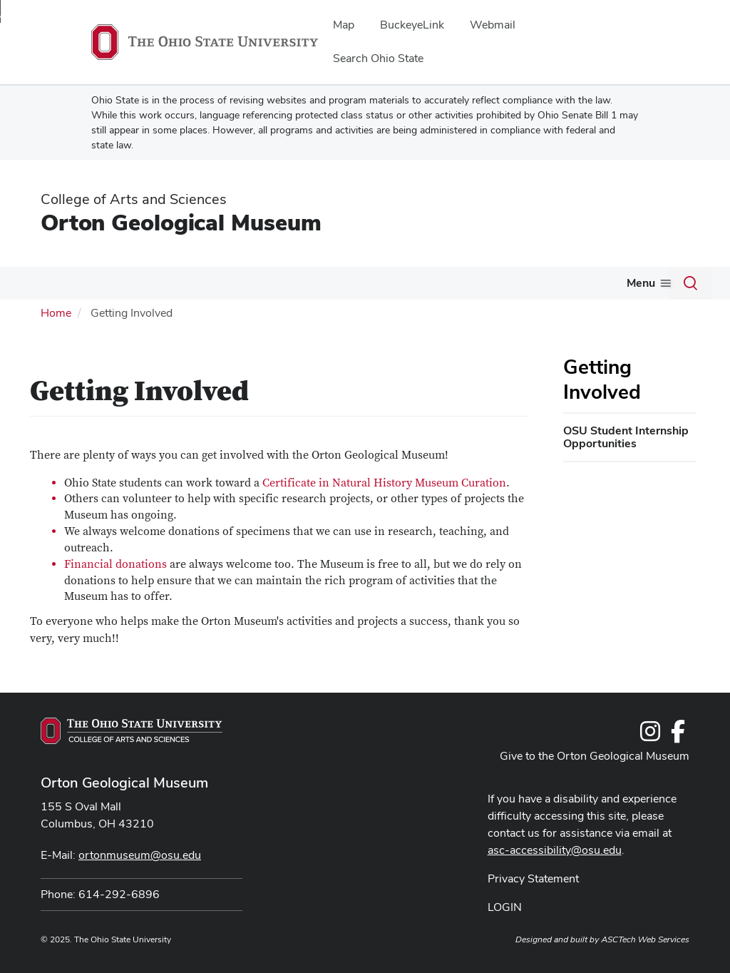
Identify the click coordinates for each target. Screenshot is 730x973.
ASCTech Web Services (645, 939)
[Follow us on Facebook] (678, 735)
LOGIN (505, 907)
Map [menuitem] (343, 24)
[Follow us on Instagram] (650, 735)
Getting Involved (602, 379)
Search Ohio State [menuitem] (378, 58)
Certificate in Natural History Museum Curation (384, 483)
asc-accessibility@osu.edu (555, 849)
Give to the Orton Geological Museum (594, 755)
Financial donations (115, 564)
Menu (641, 282)
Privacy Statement (533, 878)
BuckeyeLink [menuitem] (412, 24)
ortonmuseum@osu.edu (139, 854)
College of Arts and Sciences (134, 199)
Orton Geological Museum (181, 222)
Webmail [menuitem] (492, 24)
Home (56, 312)
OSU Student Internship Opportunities (626, 437)
